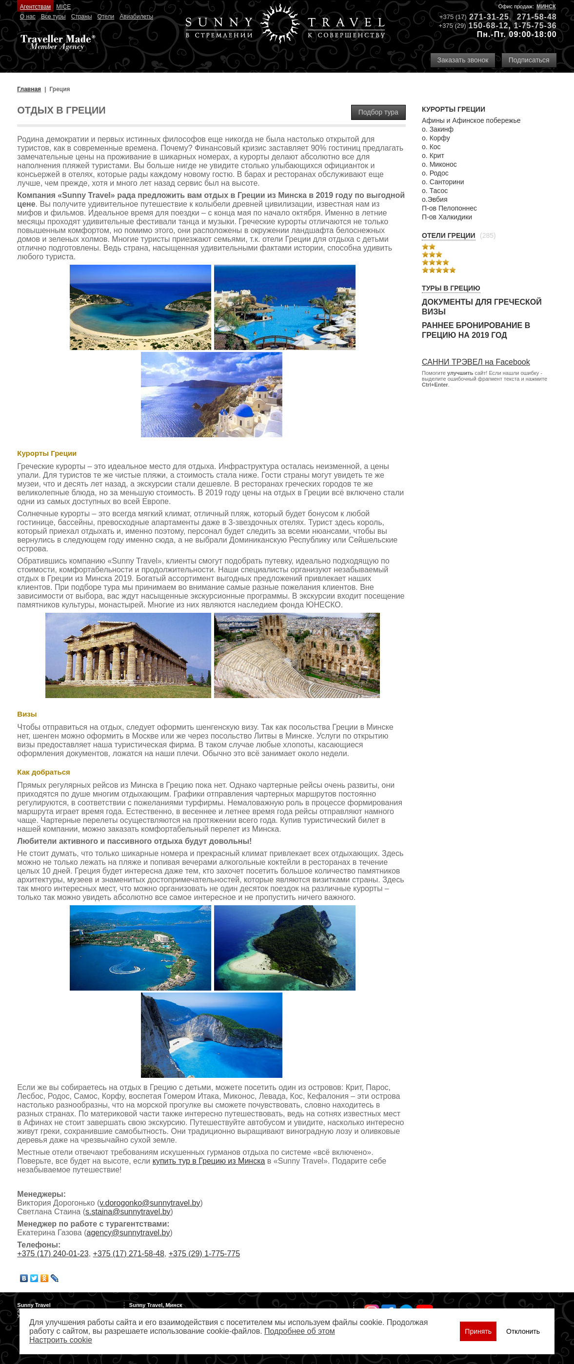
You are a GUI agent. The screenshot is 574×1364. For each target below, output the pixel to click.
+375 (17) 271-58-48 (128, 1253)
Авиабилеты (136, 16)
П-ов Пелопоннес (449, 208)
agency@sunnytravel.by (128, 1232)
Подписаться (529, 60)
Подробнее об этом (299, 1331)
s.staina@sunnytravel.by (128, 1212)
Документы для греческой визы (482, 307)
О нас (28, 16)
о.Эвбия (434, 199)
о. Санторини (443, 182)
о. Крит (433, 155)
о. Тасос (435, 191)
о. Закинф (438, 129)
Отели (106, 16)
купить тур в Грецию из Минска (209, 1161)
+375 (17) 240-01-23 (52, 1253)
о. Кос (431, 147)
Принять (478, 1331)
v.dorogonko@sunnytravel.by (149, 1203)
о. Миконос (439, 164)
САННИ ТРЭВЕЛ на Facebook (476, 362)
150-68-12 (489, 25)
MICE (63, 6)
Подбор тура (378, 112)
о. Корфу (436, 138)
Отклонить (523, 1331)
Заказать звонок (463, 60)
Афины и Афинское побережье (471, 120)
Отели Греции (448, 235)
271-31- (484, 17)
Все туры (53, 16)
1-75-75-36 (535, 25)
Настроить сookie (60, 1340)
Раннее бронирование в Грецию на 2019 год (476, 330)
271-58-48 (537, 17)
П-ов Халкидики (447, 217)
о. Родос (435, 173)
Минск (546, 6)
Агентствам (35, 6)
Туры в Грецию (451, 288)
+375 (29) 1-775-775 (204, 1253)
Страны (81, 16)
